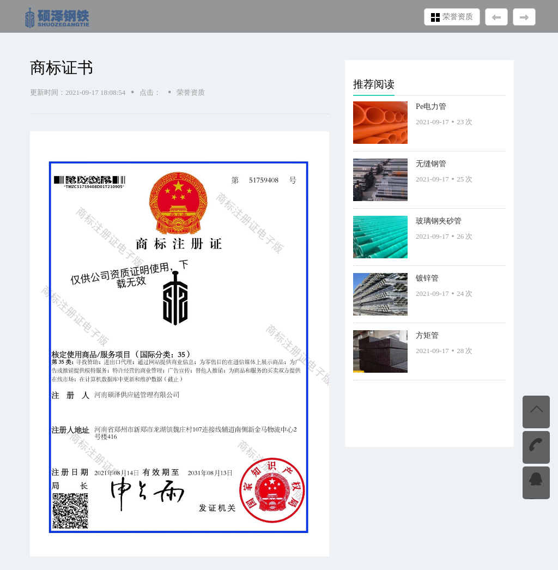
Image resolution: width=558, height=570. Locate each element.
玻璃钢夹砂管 (439, 220)
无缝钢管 (431, 163)
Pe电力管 (431, 106)
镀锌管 (427, 278)
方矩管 (427, 335)
